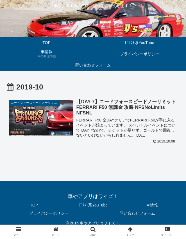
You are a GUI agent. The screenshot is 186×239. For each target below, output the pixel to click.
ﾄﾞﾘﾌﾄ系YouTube (93, 205)
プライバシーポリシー (49, 213)
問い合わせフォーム (137, 213)
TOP (34, 205)
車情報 (152, 205)
